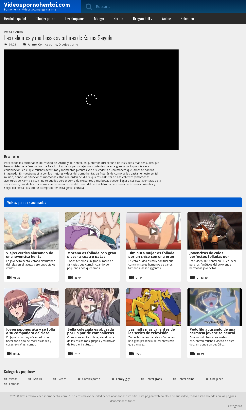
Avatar (13, 379)
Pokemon (187, 19)
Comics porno (47, 44)
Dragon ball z (142, 19)
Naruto (119, 19)
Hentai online (186, 379)
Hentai (8, 31)
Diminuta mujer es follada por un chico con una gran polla (151, 256)
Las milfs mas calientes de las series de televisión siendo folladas (151, 333)
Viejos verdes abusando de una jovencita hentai (29, 255)
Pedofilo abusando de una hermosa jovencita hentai (212, 331)
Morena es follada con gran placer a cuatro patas (91, 255)
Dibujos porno (45, 19)
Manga (99, 19)
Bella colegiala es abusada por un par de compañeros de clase (90, 333)
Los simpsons (74, 19)
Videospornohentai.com (37, 5)
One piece (216, 379)
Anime (166, 19)
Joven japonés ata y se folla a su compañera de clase (30, 331)
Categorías (235, 406)
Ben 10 (37, 379)
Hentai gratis (154, 379)
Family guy (123, 379)
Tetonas (14, 383)
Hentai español (15, 19)
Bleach (62, 379)
